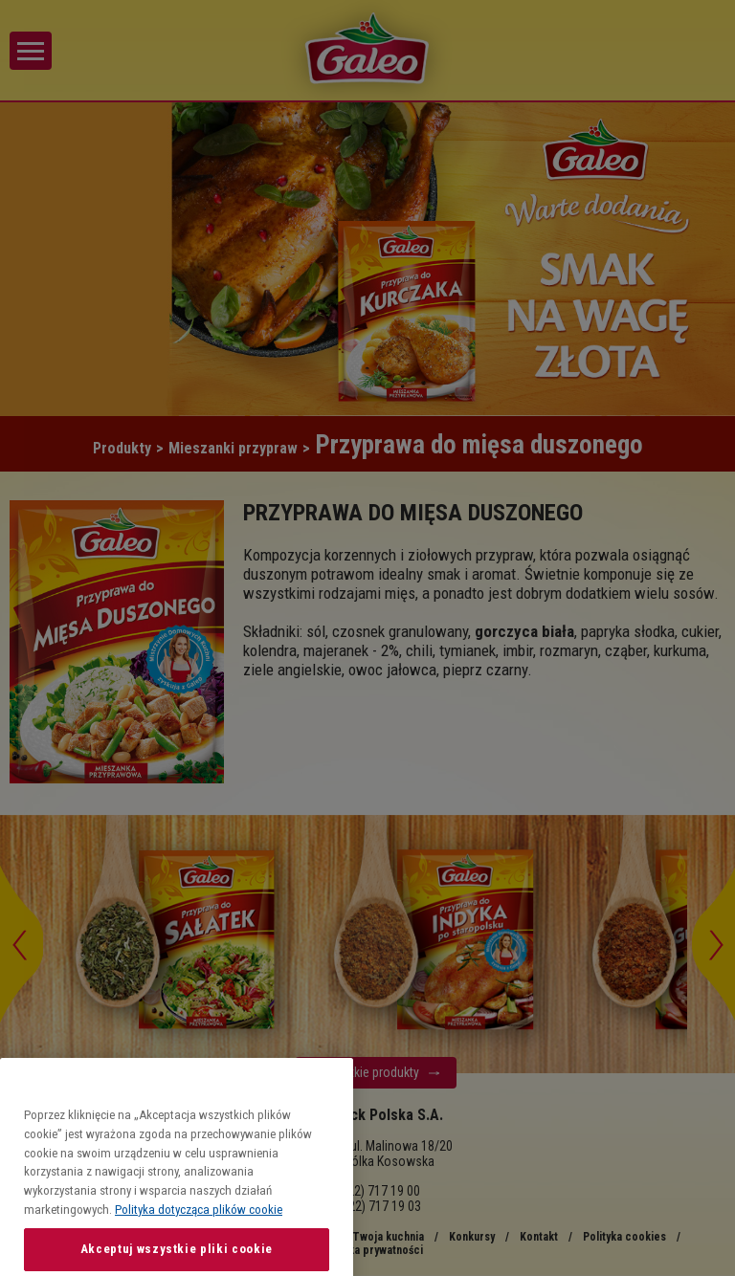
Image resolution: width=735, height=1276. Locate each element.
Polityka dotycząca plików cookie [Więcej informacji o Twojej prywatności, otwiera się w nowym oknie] (198, 1250)
